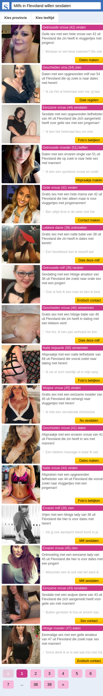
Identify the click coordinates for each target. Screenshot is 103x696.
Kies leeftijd (45, 18)
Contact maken (89, 220)
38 (36, 684)
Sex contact (89, 621)
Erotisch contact (89, 300)
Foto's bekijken (89, 140)
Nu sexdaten (89, 420)
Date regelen (89, 100)
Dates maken (89, 60)
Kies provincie (15, 18)
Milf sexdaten (89, 541)
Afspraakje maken (89, 180)
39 (49, 684)
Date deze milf (89, 260)
